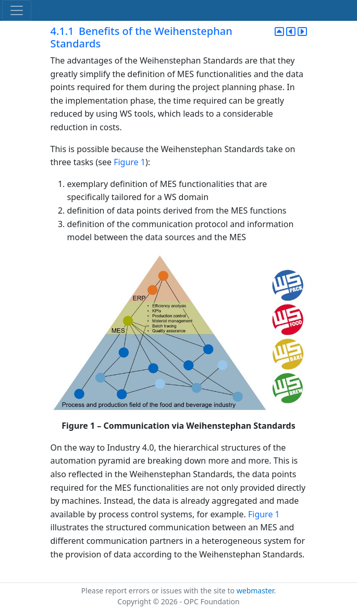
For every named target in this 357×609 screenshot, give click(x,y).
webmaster (255, 590)
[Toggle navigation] (16, 10)
